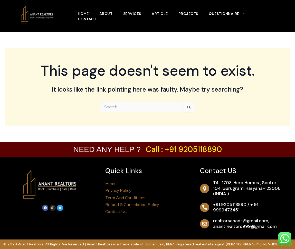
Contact (87, 20)
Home (83, 11)
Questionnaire (230, 11)
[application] (245, 11)
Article (162, 11)
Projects (191, 11)
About (107, 11)
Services (134, 11)
